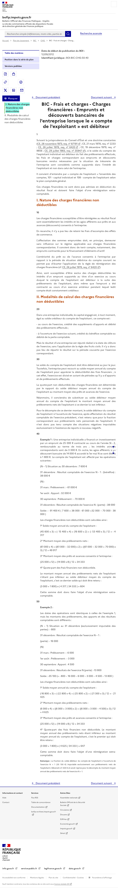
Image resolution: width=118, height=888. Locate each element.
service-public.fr (29, 868)
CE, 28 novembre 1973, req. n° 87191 (57, 143)
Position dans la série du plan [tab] (19, 59)
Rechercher (68, 34)
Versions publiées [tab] (13, 66)
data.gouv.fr (75, 868)
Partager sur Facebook (21, 82)
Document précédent (47, 97)
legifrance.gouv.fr (53, 868)
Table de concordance (40, 802)
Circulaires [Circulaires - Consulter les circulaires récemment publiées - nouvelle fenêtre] (64, 810)
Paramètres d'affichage (102, 877)
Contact (5, 802)
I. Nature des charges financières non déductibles (18, 108)
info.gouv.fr (8, 868)
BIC (35, 40)
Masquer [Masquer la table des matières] (13, 98)
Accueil (5, 40)
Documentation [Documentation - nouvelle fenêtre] (38, 807)
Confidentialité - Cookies (73, 877)
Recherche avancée (91, 33)
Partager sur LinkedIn (14, 90)
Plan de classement (21, 40)
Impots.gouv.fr (66, 828)
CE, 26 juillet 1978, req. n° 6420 (56, 147)
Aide (4, 797)
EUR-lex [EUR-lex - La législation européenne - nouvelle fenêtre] (63, 819)
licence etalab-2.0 (61, 884)
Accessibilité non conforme (14, 877)
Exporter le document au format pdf (5, 74)
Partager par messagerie (22, 90)
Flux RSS (34, 797)
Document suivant (101, 97)
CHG (43, 40)
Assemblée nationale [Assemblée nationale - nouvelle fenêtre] (69, 797)
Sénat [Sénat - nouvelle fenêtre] (62, 833)
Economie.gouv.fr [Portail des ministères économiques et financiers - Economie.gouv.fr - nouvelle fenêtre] (67, 824)
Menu (114, 4)
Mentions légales (37, 877)
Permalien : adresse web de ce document (5, 82)
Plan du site (54, 877)
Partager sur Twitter (5, 90)
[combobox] (35, 34)
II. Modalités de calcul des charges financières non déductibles (17, 119)
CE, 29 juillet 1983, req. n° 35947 (63, 150)
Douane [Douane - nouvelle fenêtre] (63, 814)
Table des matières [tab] (14, 53)
